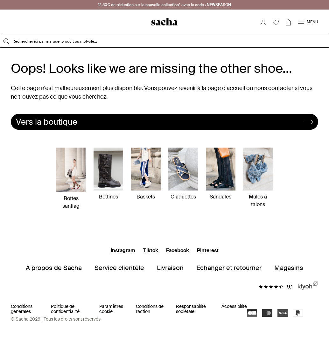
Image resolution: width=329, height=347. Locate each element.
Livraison (170, 268)
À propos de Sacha (54, 268)
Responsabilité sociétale (191, 309)
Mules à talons (258, 178)
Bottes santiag (71, 178)
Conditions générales (21, 309)
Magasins (288, 268)
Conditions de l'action (150, 309)
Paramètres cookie (111, 309)
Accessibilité (234, 306)
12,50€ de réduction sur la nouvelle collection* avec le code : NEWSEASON (164, 4)
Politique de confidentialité (65, 309)
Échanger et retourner (229, 268)
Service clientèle (119, 268)
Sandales (221, 174)
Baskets (146, 174)
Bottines (108, 174)
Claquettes (183, 174)
